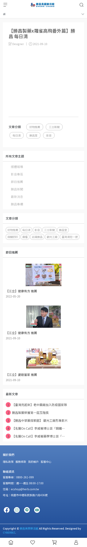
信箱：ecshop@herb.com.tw (21, 489)
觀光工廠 (52, 237)
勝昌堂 (33, 135)
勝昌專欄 (17, 204)
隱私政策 (8, 462)
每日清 (17, 135)
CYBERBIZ (9, 532)
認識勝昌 (37, 237)
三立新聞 (54, 127)
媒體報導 (17, 166)
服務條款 (20, 462)
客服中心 (46, 462)
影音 (49, 135)
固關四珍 (12, 237)
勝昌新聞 (17, 189)
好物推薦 (34, 127)
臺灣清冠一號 (70, 237)
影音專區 (17, 174)
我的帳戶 (33, 462)
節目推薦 (17, 181)
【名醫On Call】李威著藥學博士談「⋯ (35, 436)
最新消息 (17, 196)
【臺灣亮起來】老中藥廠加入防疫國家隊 (36, 404)
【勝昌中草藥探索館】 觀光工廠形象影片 (37, 420)
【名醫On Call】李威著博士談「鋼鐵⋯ (35, 428)
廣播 (25, 237)
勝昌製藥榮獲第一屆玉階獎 (27, 412)
